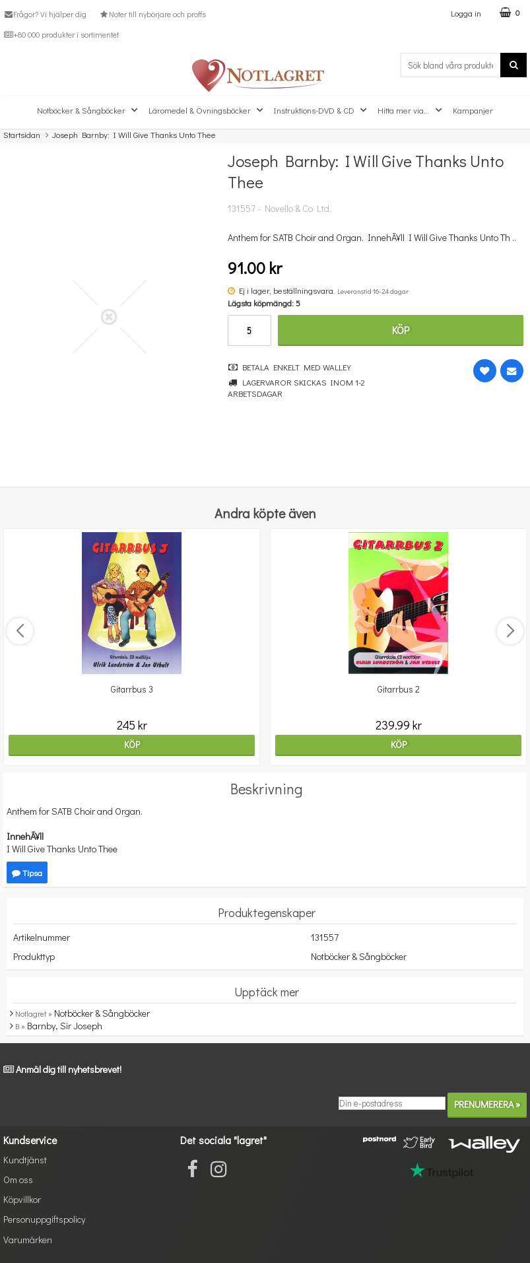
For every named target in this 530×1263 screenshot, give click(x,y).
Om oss (18, 1179)
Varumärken (27, 1239)
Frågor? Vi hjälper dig (44, 14)
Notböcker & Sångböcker (89, 110)
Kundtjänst (25, 1159)
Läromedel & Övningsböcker (207, 110)
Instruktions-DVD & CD (322, 110)
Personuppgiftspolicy (44, 1219)
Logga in (466, 12)
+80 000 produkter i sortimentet (61, 34)
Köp (400, 330)
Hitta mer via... (411, 110)
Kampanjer (473, 110)
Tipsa (27, 872)
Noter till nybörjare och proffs (151, 14)
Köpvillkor (22, 1199)
